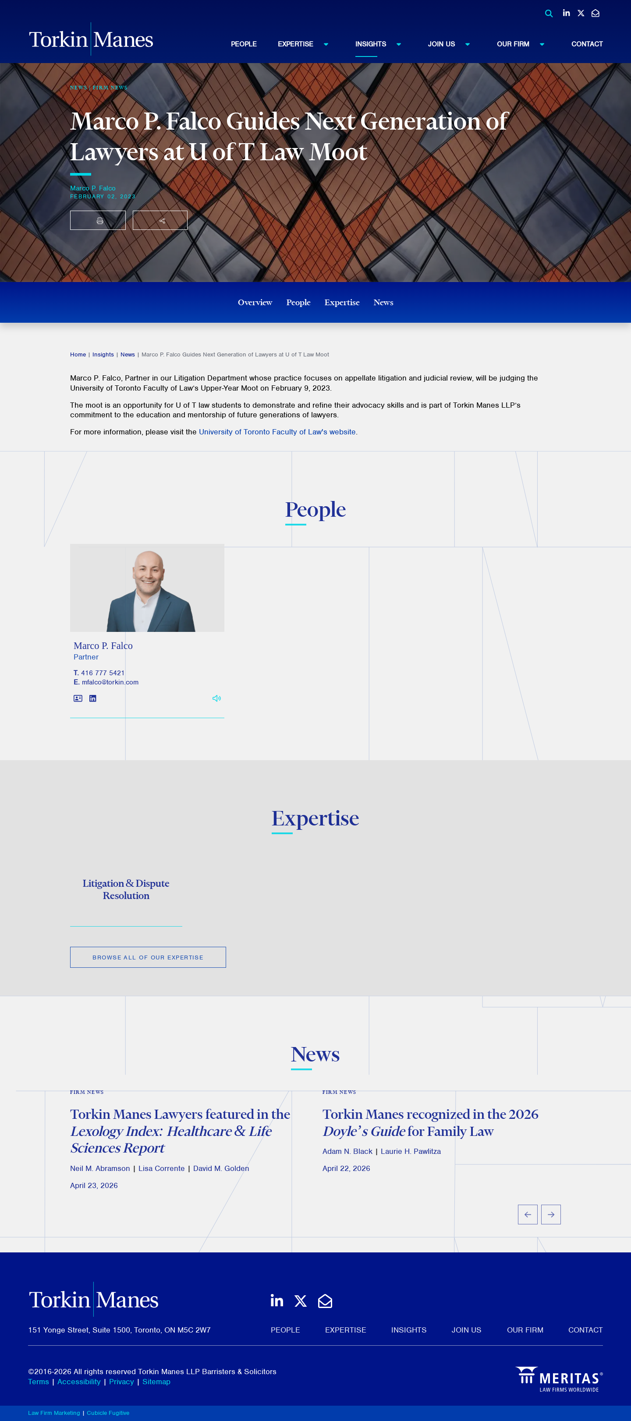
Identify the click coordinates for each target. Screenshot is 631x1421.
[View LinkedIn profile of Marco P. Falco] (92, 705)
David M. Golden (221, 1173)
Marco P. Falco (93, 188)
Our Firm (525, 43)
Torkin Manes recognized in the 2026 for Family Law (431, 1127)
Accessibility (79, 1381)
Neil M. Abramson (100, 1173)
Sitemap (156, 1381)
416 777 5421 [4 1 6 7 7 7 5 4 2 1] (103, 679)
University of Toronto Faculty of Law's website (277, 432)
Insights (382, 43)
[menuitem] (254, 44)
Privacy (121, 1381)
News (383, 302)
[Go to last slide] (528, 1219)
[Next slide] (551, 1219)
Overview (255, 302)
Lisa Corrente (161, 1173)
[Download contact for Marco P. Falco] (78, 705)
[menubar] (417, 44)
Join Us (453, 43)
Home (78, 354)
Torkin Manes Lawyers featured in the (180, 1136)
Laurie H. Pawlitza (411, 1156)
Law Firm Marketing (54, 1413)
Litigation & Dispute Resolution (126, 893)
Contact (587, 44)
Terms (38, 1381)
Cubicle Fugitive (108, 1413)
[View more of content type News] (79, 87)
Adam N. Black (347, 1156)
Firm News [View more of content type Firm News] (110, 87)
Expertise (307, 43)
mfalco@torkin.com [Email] (110, 688)
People (244, 44)
